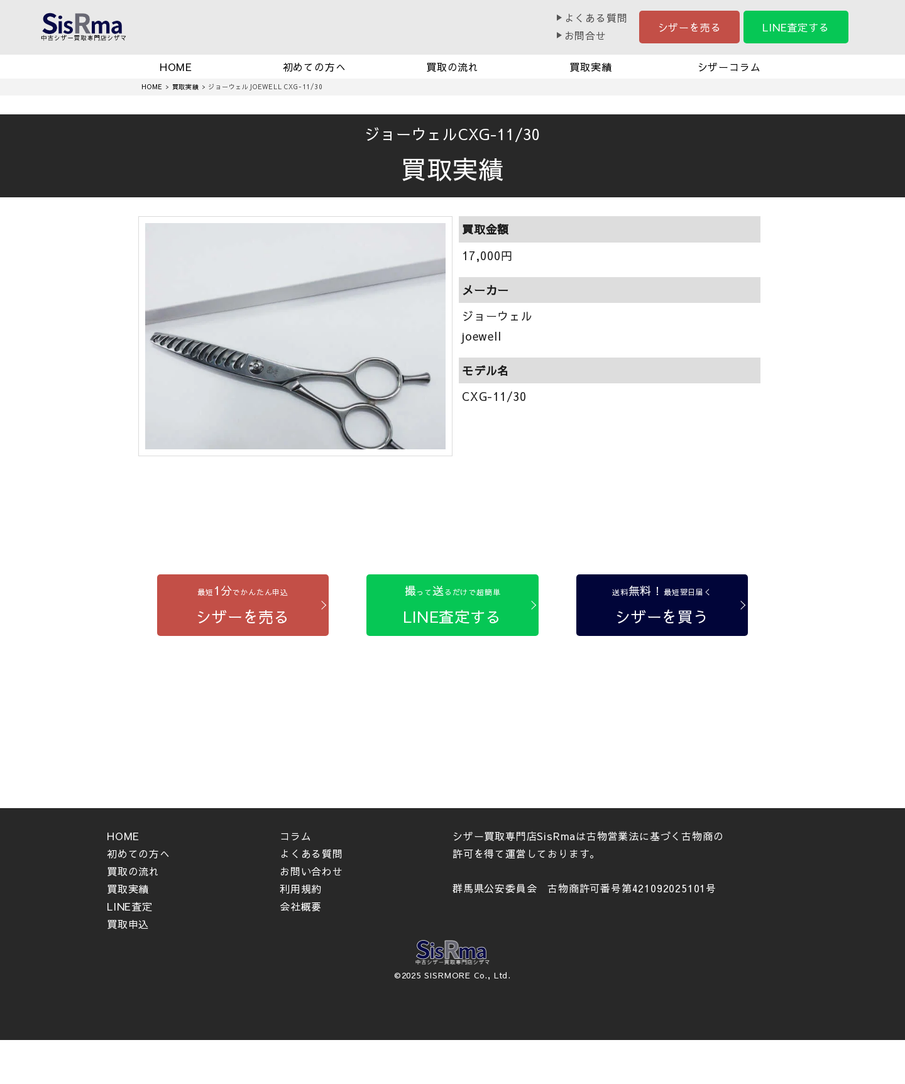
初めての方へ (314, 67)
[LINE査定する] (452, 605)
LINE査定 (130, 906)
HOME (176, 67)
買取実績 (590, 67)
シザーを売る (689, 27)
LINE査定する (795, 27)
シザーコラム (729, 67)
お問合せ (585, 35)
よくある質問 (596, 18)
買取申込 (128, 924)
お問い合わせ (311, 871)
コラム (295, 836)
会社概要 (301, 906)
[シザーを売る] (243, 605)
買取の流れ (452, 67)
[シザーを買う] (662, 605)
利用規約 (301, 888)
